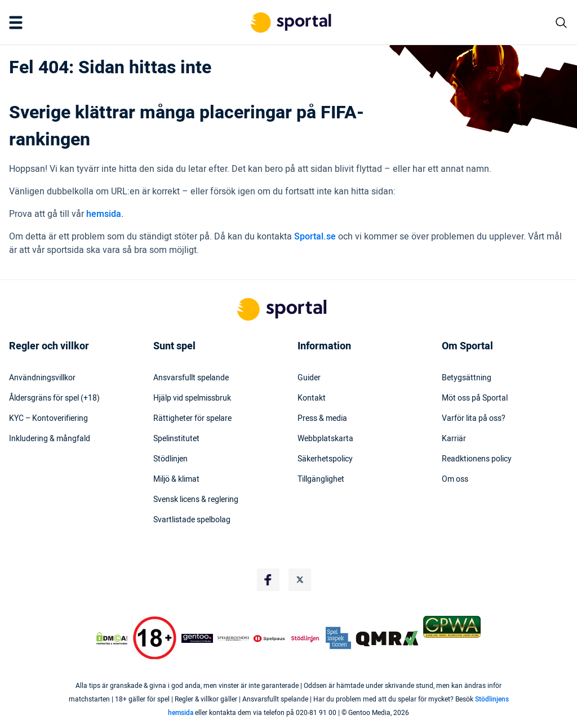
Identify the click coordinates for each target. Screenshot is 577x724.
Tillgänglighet (321, 479)
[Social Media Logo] (268, 579)
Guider (309, 378)
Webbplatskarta (325, 439)
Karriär (454, 439)
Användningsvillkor (42, 378)
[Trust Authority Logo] (197, 638)
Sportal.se (315, 236)
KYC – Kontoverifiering (48, 418)
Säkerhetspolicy (325, 459)
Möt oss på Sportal (475, 398)
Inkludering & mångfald (49, 439)
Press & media (322, 418)
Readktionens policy (477, 459)
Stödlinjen (170, 459)
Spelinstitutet (176, 439)
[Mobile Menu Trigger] (18, 22)
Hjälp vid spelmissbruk (192, 398)
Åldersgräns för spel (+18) (54, 398)
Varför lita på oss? (473, 418)
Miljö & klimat (176, 479)
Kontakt (312, 398)
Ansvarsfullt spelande (191, 378)
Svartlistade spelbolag (191, 520)
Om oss (455, 479)
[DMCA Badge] (111, 638)
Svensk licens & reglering (195, 499)
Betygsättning (466, 378)
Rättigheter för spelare (192, 418)
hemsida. (105, 214)
